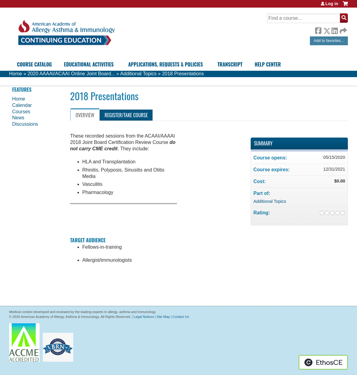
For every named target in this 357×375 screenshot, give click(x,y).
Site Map (163, 317)
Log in (331, 4)
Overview (85, 115)
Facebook (318, 29)
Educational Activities (89, 64)
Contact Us (181, 317)
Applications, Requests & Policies (165, 64)
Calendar (22, 105)
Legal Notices (144, 317)
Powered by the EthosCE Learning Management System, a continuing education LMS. (323, 362)
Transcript (230, 64)
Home (15, 73)
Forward (343, 29)
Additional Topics (138, 73)
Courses (21, 111)
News (18, 117)
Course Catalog (34, 64)
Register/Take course (126, 115)
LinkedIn (334, 29)
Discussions (25, 124)
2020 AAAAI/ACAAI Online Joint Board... (71, 73)
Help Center (268, 64)
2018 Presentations (183, 73)
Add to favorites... (329, 40)
